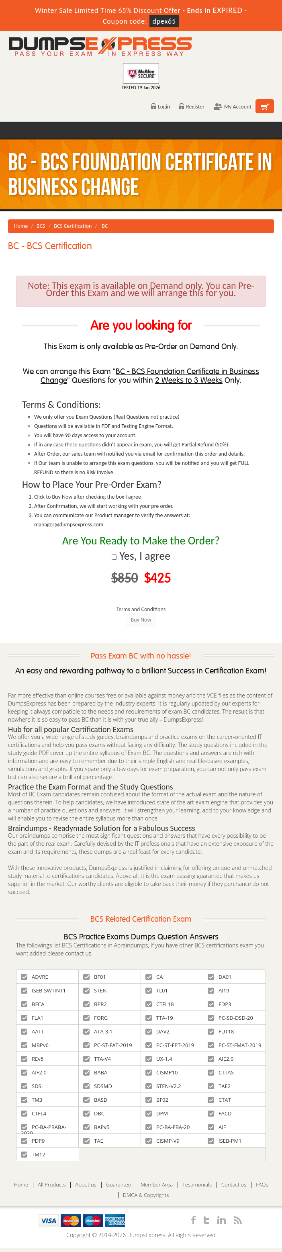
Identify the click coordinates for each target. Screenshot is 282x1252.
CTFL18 (159, 1004)
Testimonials (197, 1185)
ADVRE (34, 976)
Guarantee (118, 1185)
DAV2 (157, 1031)
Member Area (157, 1185)
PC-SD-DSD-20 (230, 1017)
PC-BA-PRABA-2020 (43, 1128)
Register (191, 106)
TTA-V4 (97, 1058)
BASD (95, 1099)
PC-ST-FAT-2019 (107, 1045)
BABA (95, 1072)
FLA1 (32, 1017)
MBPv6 (35, 1045)
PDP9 (33, 1140)
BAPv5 (96, 1127)
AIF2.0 (34, 1072)
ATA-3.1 (97, 1031)
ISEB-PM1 (225, 1140)
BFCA (33, 1004)
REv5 (32, 1058)
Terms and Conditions (141, 609)
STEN (94, 990)
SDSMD (97, 1086)
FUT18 (221, 1031)
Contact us (233, 1185)
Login (160, 106)
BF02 (156, 1099)
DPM (156, 1113)
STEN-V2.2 (163, 1086)
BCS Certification (73, 226)
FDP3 (219, 1004)
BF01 (94, 976)
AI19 (218, 990)
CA (154, 976)
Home (21, 226)
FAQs (262, 1185)
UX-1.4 (158, 1058)
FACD (220, 1113)
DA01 (220, 976)
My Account (232, 106)
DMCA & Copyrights (146, 1195)
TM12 (33, 1154)
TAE (93, 1140)
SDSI (32, 1086)
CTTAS (221, 1072)
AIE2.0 (220, 1058)
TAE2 (219, 1086)
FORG (95, 1017)
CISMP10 (161, 1072)
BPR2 (95, 1004)
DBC (93, 1113)
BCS (41, 226)
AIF (217, 1127)
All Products (51, 1185)
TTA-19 (159, 1017)
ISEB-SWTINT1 (43, 990)
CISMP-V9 (162, 1140)
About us (85, 1185)
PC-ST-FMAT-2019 (234, 1045)
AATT (32, 1031)
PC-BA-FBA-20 (167, 1127)
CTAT (219, 1099)
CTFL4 (33, 1113)
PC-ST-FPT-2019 (169, 1045)
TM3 (31, 1099)
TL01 (156, 990)
